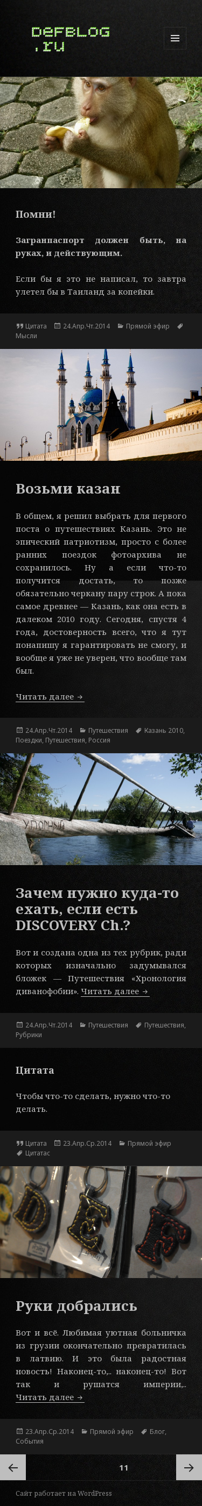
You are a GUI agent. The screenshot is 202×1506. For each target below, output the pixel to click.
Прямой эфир (148, 326)
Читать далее (50, 696)
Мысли (26, 335)
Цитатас (37, 1153)
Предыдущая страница (13, 1467)
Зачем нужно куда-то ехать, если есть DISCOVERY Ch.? (97, 908)
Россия (99, 740)
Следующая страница (189, 1467)
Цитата (36, 326)
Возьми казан (68, 488)
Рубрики (29, 1034)
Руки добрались (76, 1305)
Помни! (36, 214)
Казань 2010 (163, 730)
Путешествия (108, 730)
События (30, 1441)
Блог (157, 1431)
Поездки (29, 740)
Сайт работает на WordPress (64, 1493)
